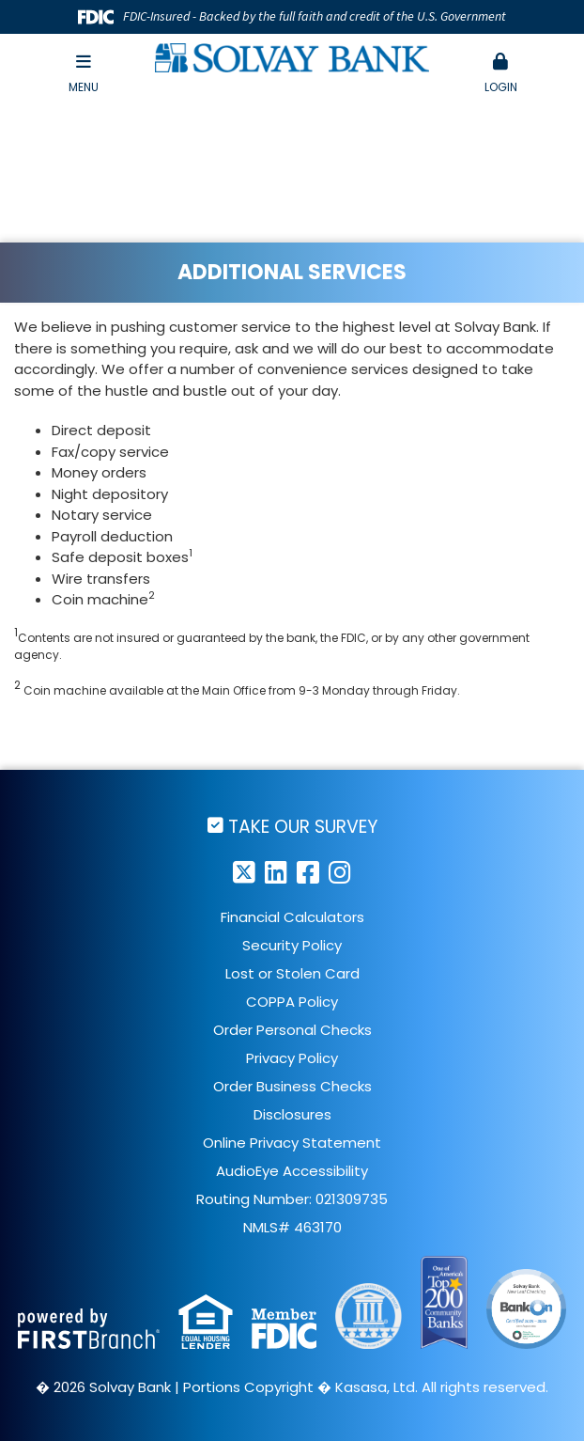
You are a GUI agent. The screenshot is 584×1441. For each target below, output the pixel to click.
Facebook (308, 872)
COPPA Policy (292, 1001)
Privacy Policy (292, 1058)
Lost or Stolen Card (292, 973)
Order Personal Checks (292, 1030)
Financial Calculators (292, 917)
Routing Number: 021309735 (292, 1199)
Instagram (340, 872)
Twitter (244, 872)
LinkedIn (276, 872)
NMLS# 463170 (292, 1227)
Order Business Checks (292, 1086)
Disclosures (292, 1114)
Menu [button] (83, 74)
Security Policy (292, 945)
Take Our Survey (302, 825)
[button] (500, 74)
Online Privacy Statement (292, 1142)
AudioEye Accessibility (292, 1171)
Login (500, 74)
